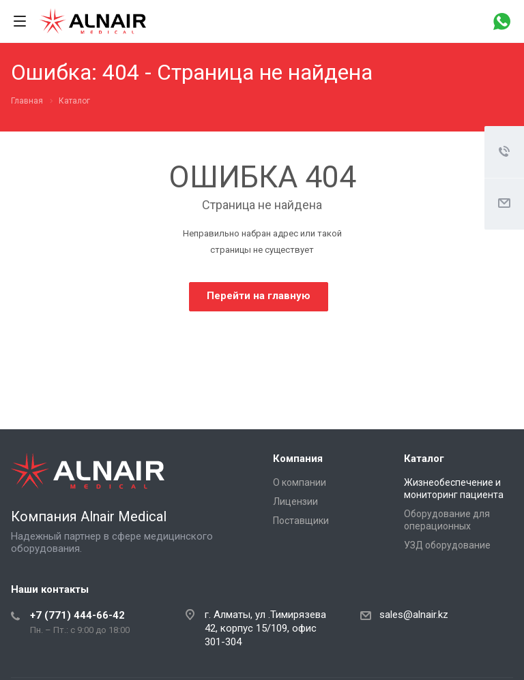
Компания (298, 458)
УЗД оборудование (447, 545)
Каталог (424, 458)
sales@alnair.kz (413, 614)
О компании (299, 482)
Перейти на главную (258, 296)
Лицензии (295, 501)
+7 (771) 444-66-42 (77, 615)
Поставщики (301, 520)
